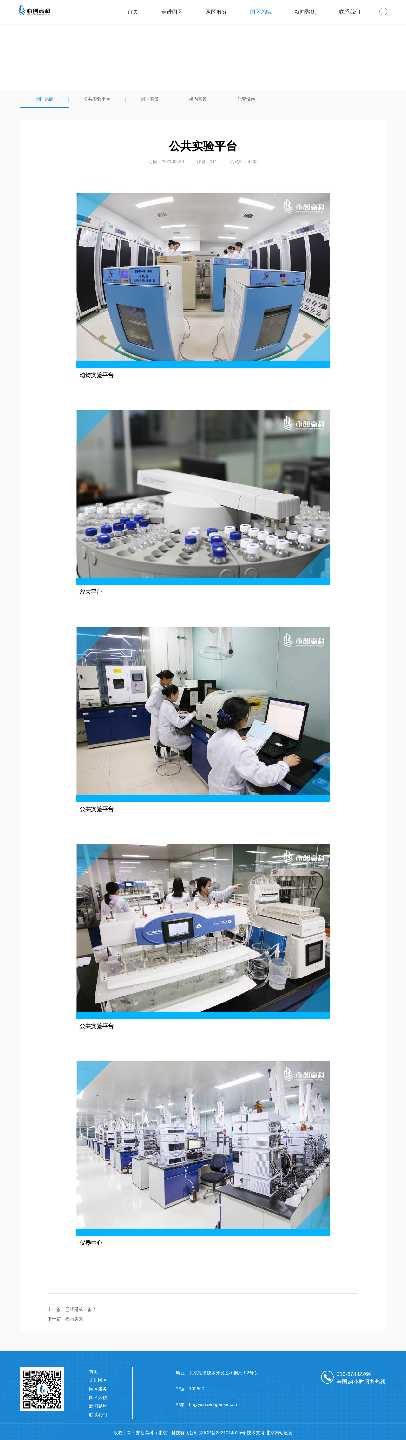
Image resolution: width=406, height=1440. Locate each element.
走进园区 (172, 12)
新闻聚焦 (305, 12)
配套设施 (246, 99)
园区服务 (216, 12)
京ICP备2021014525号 (222, 1432)
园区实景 (150, 99)
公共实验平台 (97, 99)
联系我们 (349, 12)
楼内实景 (198, 99)
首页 (133, 12)
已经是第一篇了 (80, 1309)
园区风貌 (261, 12)
